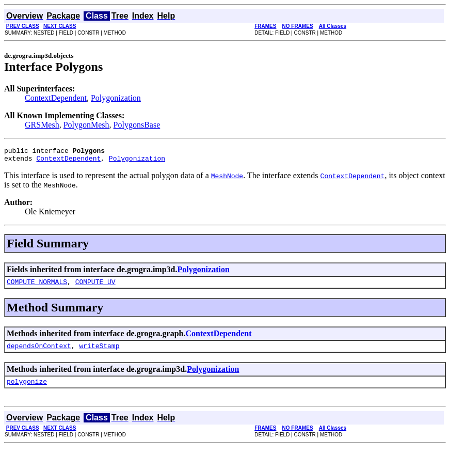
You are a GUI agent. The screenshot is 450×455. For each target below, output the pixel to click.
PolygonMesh (86, 124)
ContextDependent (56, 97)
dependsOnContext (39, 351)
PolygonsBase (137, 124)
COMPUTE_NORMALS (37, 286)
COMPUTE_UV (95, 286)
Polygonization (116, 97)
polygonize (27, 389)
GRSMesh (42, 124)
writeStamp (99, 351)
